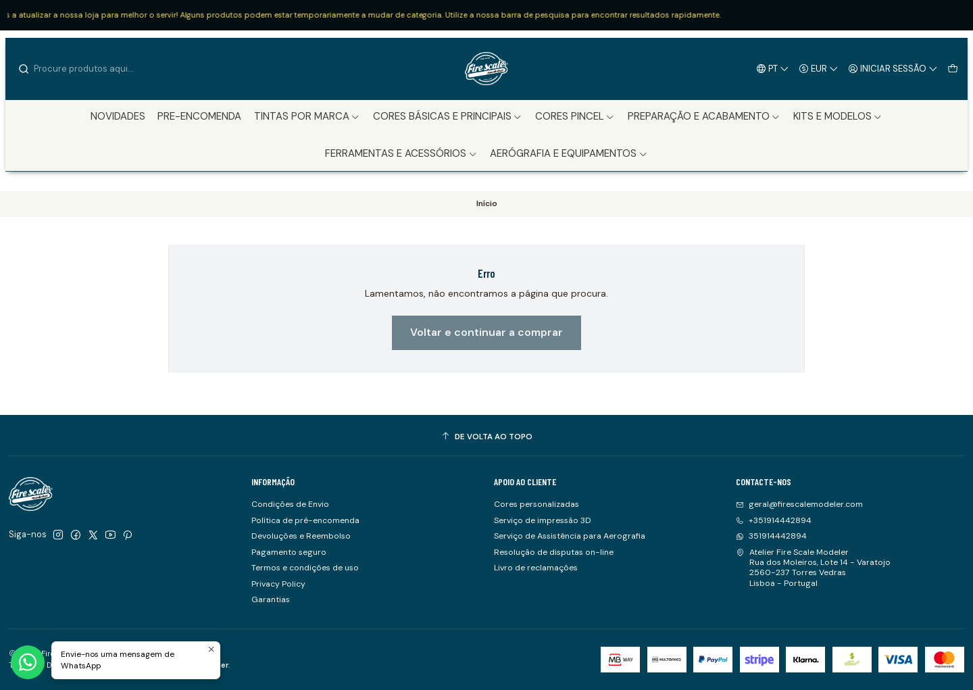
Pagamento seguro (288, 552)
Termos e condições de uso (305, 567)
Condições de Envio (290, 504)
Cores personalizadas (536, 504)
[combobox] (86, 68)
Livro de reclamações (536, 567)
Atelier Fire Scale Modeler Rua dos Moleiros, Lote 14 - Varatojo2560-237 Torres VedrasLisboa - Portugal (813, 568)
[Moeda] (819, 68)
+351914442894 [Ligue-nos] (774, 520)
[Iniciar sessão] (893, 68)
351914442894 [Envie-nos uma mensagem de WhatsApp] (771, 536)
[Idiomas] (773, 68)
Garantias (270, 599)
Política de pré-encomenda (305, 520)
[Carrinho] (952, 68)
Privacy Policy (278, 583)
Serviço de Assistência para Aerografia (569, 536)
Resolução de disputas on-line (554, 552)
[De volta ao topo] (486, 437)
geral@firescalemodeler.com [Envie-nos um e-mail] (799, 504)
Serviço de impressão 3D (542, 520)
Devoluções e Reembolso (301, 536)
